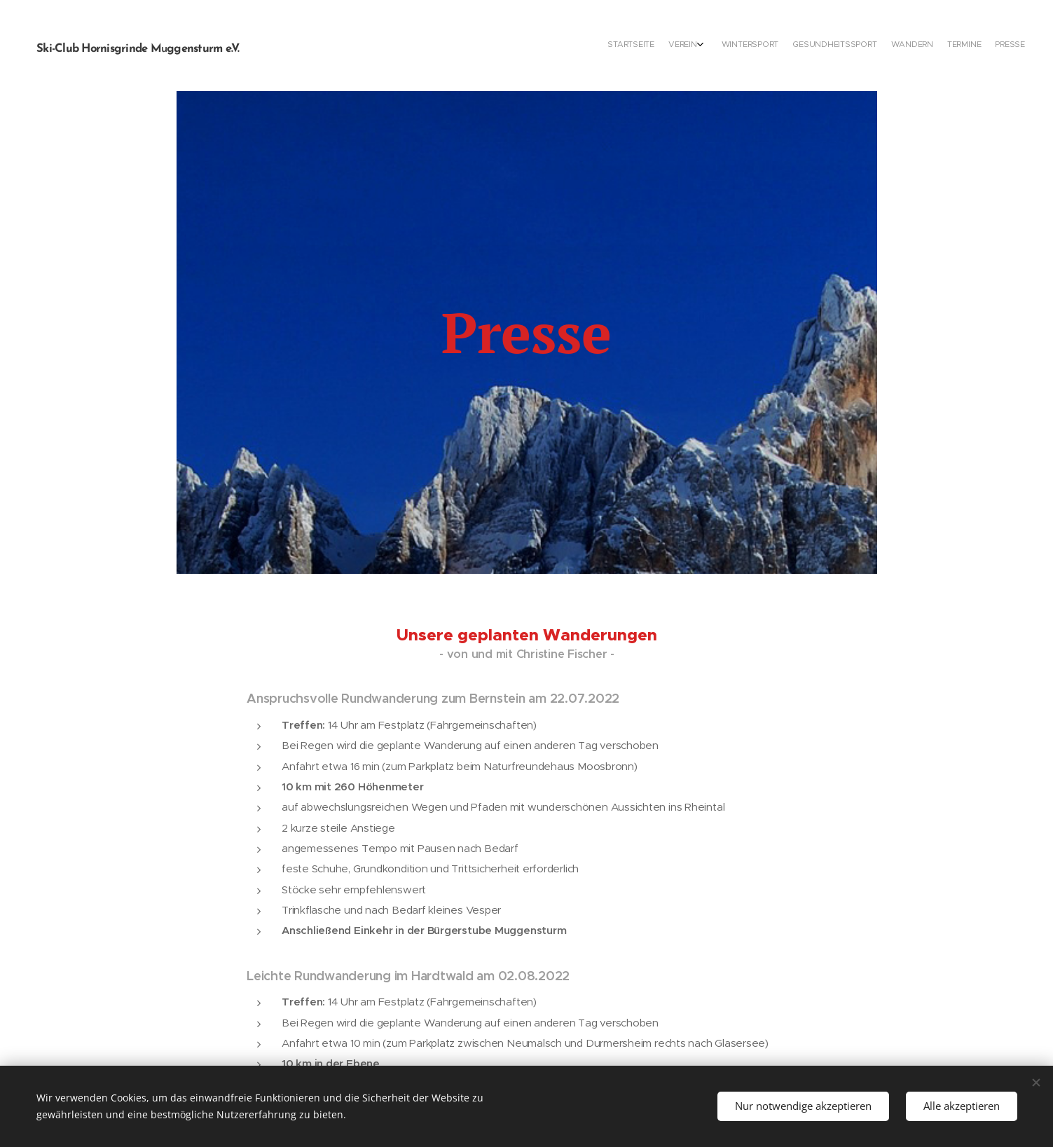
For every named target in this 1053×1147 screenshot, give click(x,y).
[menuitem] (932, 45)
